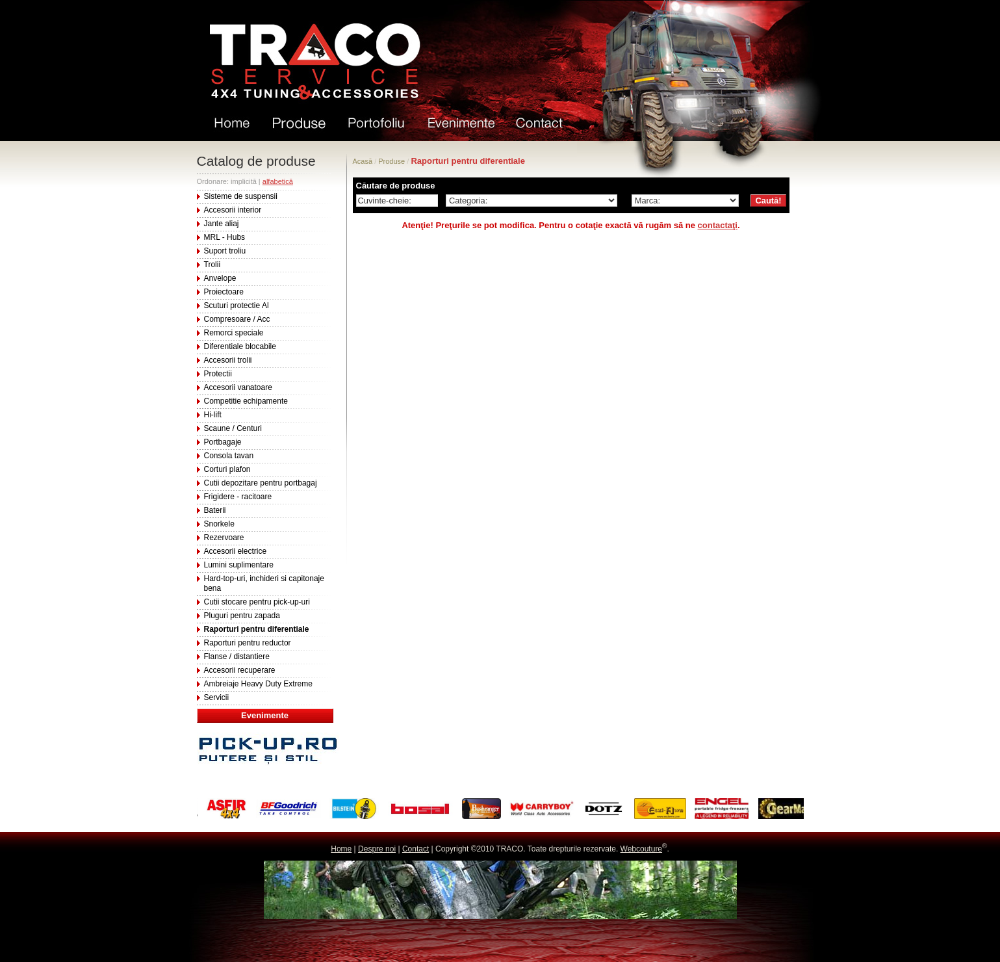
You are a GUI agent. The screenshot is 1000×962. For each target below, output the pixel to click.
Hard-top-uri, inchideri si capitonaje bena (264, 583)
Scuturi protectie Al (236, 305)
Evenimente (264, 715)
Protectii (218, 373)
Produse (391, 161)
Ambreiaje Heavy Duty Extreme (258, 683)
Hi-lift (213, 414)
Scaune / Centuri (233, 428)
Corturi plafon (227, 469)
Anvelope (220, 278)
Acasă (363, 161)
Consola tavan (229, 455)
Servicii (216, 697)
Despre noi (377, 848)
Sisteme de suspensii (240, 196)
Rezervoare (224, 537)
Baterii (215, 510)
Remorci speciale (234, 332)
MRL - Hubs (225, 237)
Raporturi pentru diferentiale (256, 629)
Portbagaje (223, 442)
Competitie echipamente (246, 401)
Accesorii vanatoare (238, 387)
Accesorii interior (233, 209)
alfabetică (278, 181)
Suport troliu (225, 250)
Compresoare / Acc (237, 319)
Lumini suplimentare (239, 564)
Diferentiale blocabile (240, 346)
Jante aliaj (221, 223)
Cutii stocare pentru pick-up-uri (257, 601)
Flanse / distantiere (237, 656)
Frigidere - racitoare (238, 496)
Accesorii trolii (228, 360)
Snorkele (219, 523)
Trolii (212, 264)
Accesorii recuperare (240, 670)
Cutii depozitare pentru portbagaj (260, 483)
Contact (415, 848)
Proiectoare (224, 291)
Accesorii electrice (235, 551)
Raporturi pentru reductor (247, 642)
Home (341, 848)
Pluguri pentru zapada (242, 615)
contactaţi (717, 225)
